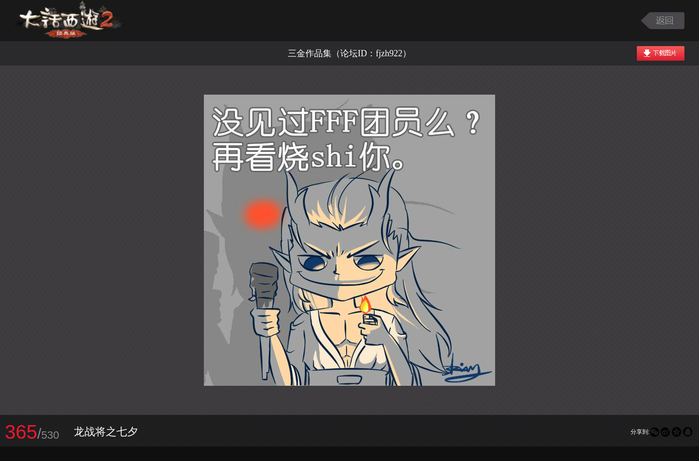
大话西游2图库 (69, 20)
